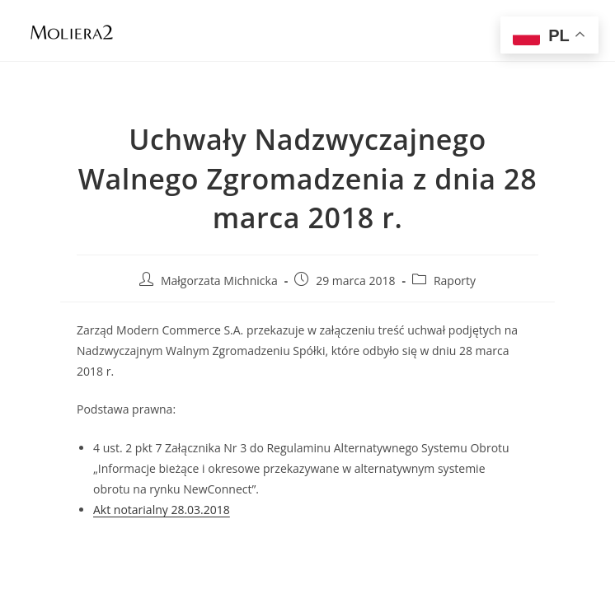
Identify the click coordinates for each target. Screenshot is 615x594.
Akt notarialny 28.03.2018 (161, 509)
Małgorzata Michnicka (219, 280)
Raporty (455, 280)
